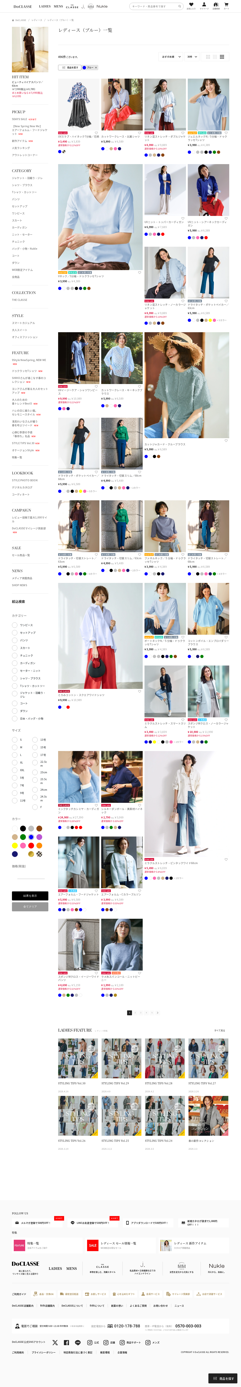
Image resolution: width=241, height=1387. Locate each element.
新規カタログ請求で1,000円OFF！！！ (199, 1222)
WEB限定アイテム (22, 270)
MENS (58, 6)
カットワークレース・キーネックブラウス (121, 391)
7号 (22, 785)
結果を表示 (30, 895)
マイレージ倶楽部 (178, 1294)
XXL (22, 770)
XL (21, 762)
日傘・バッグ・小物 (31, 718)
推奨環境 (105, 1352)
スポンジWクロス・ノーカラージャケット (208, 725)
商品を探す (223, 1378)
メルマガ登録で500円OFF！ (39, 1221)
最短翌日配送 (69, 1294)
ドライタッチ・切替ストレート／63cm (77, 559)
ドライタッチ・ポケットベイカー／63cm (208, 306)
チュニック (18, 241)
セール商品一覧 (21, 555)
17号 (43, 755)
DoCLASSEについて (72, 1305)
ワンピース (18, 213)
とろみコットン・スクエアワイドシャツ (81, 695)
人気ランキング (21, 148)
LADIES (45, 6)
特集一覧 (17, 457)
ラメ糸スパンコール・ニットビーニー (120, 978)
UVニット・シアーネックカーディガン (207, 223)
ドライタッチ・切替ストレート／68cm (207, 559)
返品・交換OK (43, 1294)
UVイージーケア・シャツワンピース (78, 391)
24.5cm (43, 798)
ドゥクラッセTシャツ (27, 371)
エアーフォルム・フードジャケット (78, 894)
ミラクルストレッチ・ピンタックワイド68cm (171, 863)
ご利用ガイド (19, 1294)
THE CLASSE (19, 300)
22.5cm (43, 763)
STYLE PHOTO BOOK (25, 480)
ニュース (179, 1305)
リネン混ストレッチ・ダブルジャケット (165, 138)
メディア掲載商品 (22, 578)
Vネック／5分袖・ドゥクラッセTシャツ (81, 276)
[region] (120, 6)
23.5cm (43, 781)
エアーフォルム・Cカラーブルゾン (121, 894)
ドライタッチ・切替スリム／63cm (121, 558)
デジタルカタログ (22, 487)
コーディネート (21, 494)
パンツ (16, 199)
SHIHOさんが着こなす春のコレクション (29, 379)
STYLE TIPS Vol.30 (26, 443)
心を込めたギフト (124, 1294)
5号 (22, 777)
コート (16, 255)
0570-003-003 (188, 1326)
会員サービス (150, 1294)
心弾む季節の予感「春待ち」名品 (24, 434)
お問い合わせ (160, 1305)
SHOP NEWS (19, 585)
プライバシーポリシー (44, 1352)
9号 (22, 793)
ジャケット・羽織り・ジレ (27, 178)
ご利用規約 (18, 1352)
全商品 (16, 277)
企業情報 (122, 1352)
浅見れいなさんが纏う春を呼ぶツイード (25, 423)
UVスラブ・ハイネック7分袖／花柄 (78, 136)
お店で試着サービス (209, 1294)
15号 (43, 747)
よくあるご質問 (138, 1305)
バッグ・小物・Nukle (24, 248)
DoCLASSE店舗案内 (22, 1305)
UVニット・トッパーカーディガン (164, 222)
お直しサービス (95, 1294)
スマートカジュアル (23, 323)
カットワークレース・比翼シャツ (120, 136)
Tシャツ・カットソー (24, 192)
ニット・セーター (22, 234)
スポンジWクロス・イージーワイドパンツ (78, 978)
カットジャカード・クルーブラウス (164, 444)
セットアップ (20, 206)
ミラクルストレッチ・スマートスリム (165, 725)
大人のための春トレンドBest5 (25, 401)
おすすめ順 (168, 56)
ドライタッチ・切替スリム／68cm (121, 475)
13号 (43, 739)
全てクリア (30, 906)
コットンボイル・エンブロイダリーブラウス (208, 642)
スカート (17, 220)
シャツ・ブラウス (22, 185)
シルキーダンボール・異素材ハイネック (121, 810)
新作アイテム (22, 141)
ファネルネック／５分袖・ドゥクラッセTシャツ (165, 559)
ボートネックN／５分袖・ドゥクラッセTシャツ (164, 642)
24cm (43, 789)
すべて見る (219, 1030)
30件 (189, 56)
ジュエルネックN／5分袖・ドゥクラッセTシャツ (207, 138)
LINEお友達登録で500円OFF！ (94, 1221)
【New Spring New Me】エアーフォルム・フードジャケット (30, 129)
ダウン (16, 262)
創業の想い (117, 1305)
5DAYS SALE (24, 119)
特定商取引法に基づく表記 (78, 1352)
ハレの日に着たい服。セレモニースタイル (26, 412)
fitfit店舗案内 (47, 1305)
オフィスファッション (25, 337)
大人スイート (20, 330)
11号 (23, 800)
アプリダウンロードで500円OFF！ (147, 1223)
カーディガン (19, 227)
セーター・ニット (30, 670)
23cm (43, 772)
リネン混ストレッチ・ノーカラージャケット (165, 306)
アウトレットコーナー (25, 155)
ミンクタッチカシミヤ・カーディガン (78, 810)
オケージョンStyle (26, 450)
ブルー (88, 67)
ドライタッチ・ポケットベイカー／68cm (78, 477)
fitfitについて (97, 1305)
